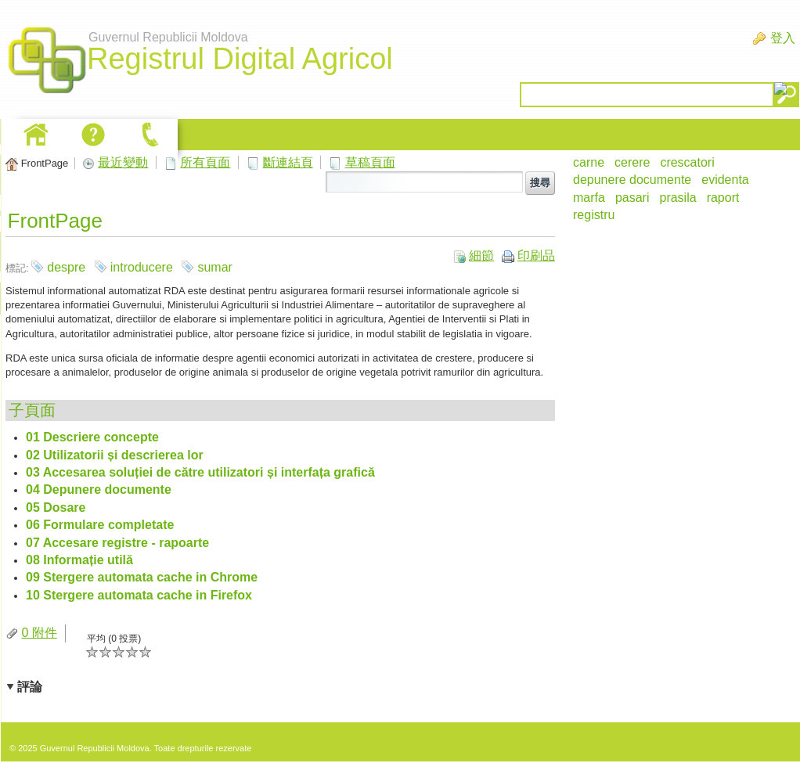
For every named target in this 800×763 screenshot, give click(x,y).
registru (593, 214)
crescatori (687, 162)
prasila (677, 197)
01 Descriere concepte (92, 437)
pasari (632, 197)
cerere (632, 162)
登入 (782, 38)
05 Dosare (56, 507)
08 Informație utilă (79, 560)
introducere (141, 267)
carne (588, 162)
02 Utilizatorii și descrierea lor (115, 455)
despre (66, 267)
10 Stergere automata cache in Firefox (139, 595)
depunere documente (632, 179)
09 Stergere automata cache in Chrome (142, 577)
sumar (214, 267)
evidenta (725, 179)
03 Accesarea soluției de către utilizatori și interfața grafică (200, 472)
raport (723, 197)
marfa (589, 197)
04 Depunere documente (98, 489)
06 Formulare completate (100, 524)
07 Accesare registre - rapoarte (117, 542)
